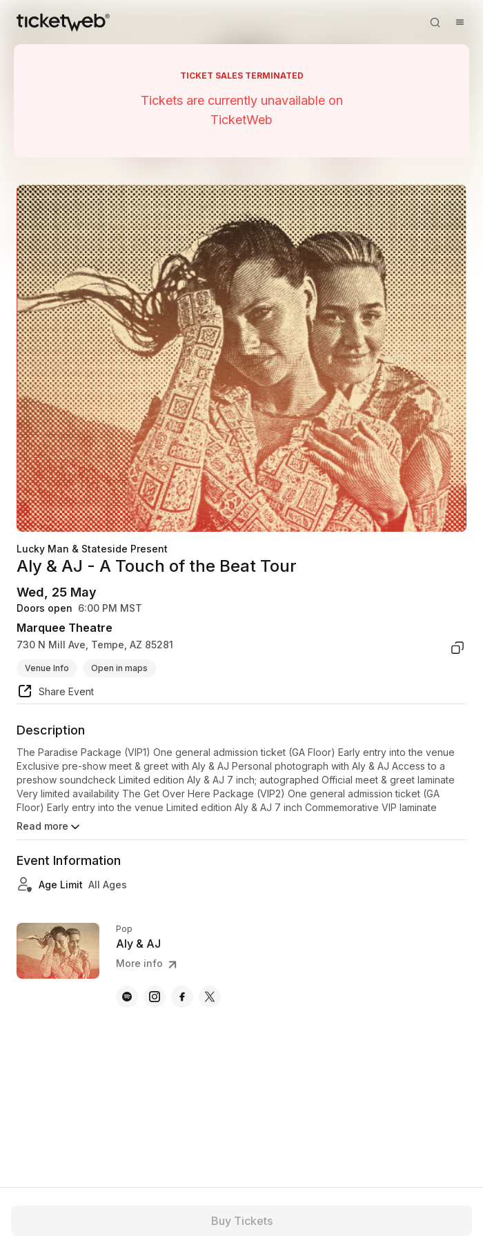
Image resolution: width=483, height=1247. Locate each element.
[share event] (55, 693)
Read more (49, 827)
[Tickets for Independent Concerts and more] (63, 22)
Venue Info (47, 668)
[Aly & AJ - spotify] (127, 997)
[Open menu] (459, 22)
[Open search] (435, 22)
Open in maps (119, 668)
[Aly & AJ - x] (210, 997)
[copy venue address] (457, 648)
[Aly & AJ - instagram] (155, 997)
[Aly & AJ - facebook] (182, 997)
